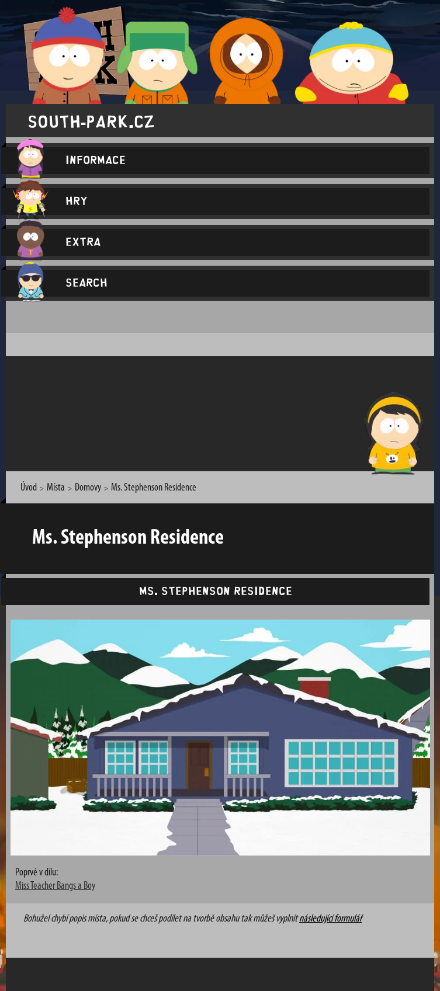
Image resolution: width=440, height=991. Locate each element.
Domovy (88, 487)
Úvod (28, 487)
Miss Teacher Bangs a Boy (55, 886)
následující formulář (330, 918)
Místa (56, 487)
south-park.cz (91, 120)
